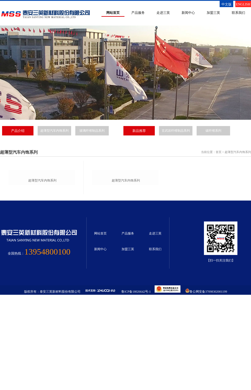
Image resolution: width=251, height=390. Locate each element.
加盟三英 (213, 12)
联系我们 (238, 12)
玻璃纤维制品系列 (92, 130)
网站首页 (113, 12)
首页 (219, 152)
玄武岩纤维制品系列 (176, 130)
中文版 (227, 4)
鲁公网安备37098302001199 (208, 385)
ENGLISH (243, 4)
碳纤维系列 (213, 130)
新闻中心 (188, 12)
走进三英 (163, 12)
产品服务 (138, 12)
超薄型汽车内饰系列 (54, 130)
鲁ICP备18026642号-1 (136, 385)
